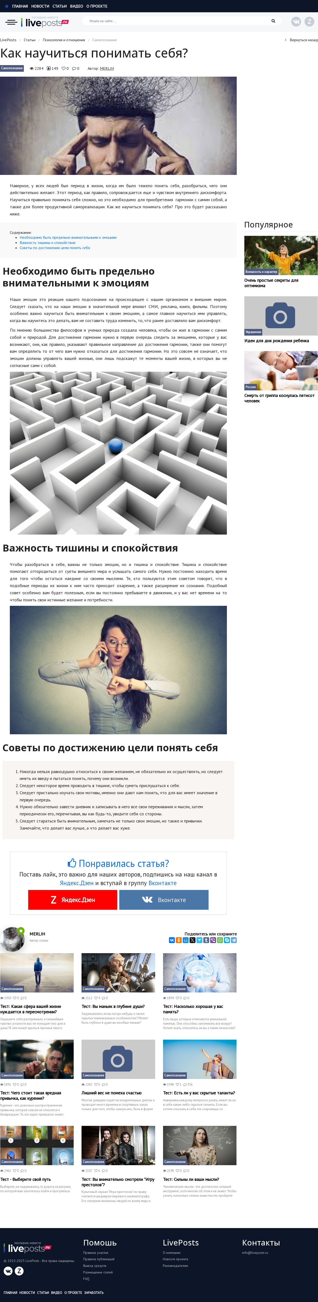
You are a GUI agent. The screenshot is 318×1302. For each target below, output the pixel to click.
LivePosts (8, 39)
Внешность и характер (261, 272)
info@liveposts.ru (255, 1252)
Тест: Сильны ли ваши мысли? (191, 1179)
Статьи (60, 6)
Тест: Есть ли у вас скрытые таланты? (199, 1093)
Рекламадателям (175, 1265)
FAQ (86, 1278)
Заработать (93, 1292)
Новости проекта (175, 1259)
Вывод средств (94, 1265)
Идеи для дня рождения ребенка (276, 340)
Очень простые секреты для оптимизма (271, 283)
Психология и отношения (64, 39)
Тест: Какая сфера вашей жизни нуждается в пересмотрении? (30, 1009)
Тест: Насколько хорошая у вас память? (193, 1009)
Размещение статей (98, 1272)
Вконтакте (163, 883)
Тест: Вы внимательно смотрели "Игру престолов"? (118, 1182)
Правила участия (95, 1252)
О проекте (96, 6)
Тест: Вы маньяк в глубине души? (113, 1006)
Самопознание (12, 68)
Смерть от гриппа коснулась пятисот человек (279, 398)
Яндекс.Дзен (77, 883)
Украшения (253, 332)
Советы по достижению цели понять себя (55, 247)
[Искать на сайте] (181, 20)
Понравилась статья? (118, 863)
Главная (16, 6)
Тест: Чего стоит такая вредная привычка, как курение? (30, 1095)
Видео (76, 6)
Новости (40, 6)
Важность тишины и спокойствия (47, 242)
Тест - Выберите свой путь (25, 1179)
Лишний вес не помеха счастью (111, 1093)
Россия (251, 387)
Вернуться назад (301, 39)
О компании (171, 1252)
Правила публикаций (98, 1259)
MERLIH (107, 68)
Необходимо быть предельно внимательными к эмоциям (68, 237)
